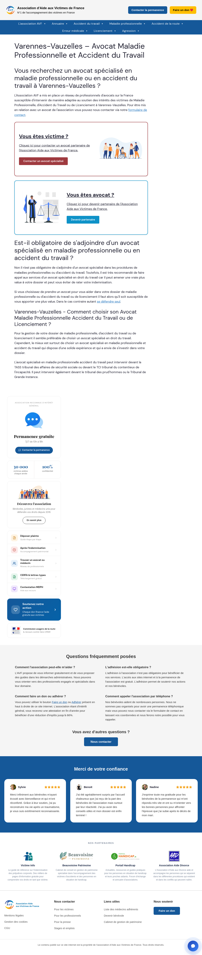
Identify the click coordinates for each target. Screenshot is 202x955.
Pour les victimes (64, 909)
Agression (131, 30)
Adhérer (76, 702)
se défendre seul (108, 301)
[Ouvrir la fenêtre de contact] (193, 946)
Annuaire (60, 23)
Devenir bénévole (114, 915)
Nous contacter (101, 741)
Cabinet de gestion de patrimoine (123, 922)
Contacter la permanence (147, 9)
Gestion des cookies (16, 921)
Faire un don (183, 9)
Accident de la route (168, 23)
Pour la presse (62, 922)
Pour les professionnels (67, 915)
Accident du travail (89, 23)
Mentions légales (14, 915)
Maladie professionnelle (127, 23)
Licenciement (105, 30)
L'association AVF (32, 23)
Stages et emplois (64, 928)
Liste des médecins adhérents (121, 909)
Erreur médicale (75, 30)
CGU (7, 928)
